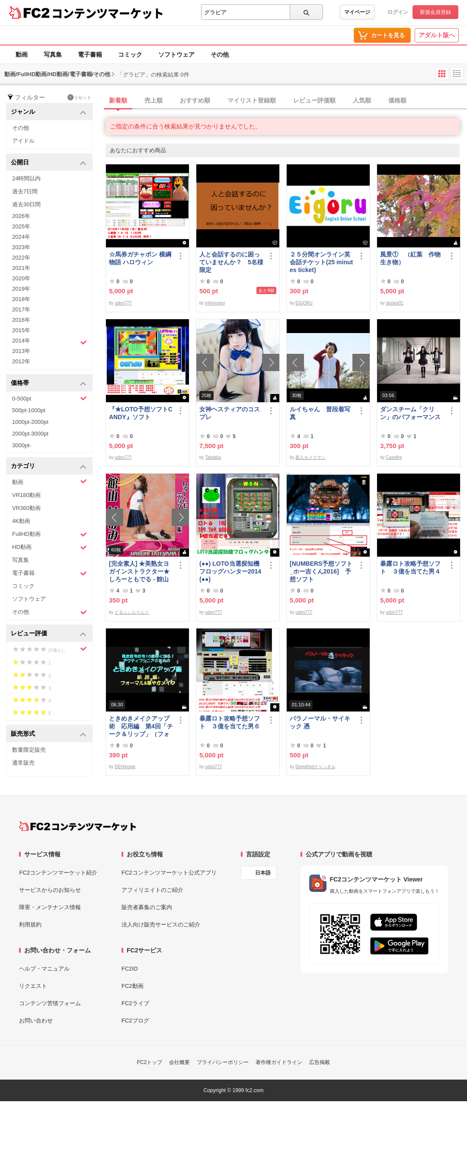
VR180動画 (26, 495)
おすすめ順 (195, 100)
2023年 (21, 247)
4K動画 (21, 521)
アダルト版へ (437, 35)
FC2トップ (150, 1062)
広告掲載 (319, 1062)
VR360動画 (26, 508)
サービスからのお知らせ (50, 890)
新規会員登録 (435, 12)
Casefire (394, 457)
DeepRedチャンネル (315, 766)
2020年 (21, 278)
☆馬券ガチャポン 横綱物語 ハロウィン (140, 258)
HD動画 (49, 547)
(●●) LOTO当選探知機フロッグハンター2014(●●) (230, 571)
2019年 (21, 288)
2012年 (21, 361)
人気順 (362, 100)
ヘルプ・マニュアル (44, 968)
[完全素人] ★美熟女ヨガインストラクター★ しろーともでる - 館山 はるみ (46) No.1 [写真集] (139, 571)
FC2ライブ (135, 1003)
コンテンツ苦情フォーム (50, 1003)
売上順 (153, 100)
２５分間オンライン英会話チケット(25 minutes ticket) (321, 262)
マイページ (357, 12)
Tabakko (213, 457)
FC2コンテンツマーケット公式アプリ (169, 872)
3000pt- (21, 445)
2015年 (21, 330)
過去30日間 (26, 204)
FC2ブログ (135, 1020)
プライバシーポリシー (223, 1062)
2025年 (21, 226)
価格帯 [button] (48, 383)
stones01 (394, 303)
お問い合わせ (36, 1020)
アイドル (23, 141)
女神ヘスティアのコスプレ (229, 413)
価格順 (397, 100)
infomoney (215, 303)
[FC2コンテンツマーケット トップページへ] (77, 826)
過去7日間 (25, 191)
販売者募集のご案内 (147, 907)
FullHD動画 (49, 534)
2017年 (21, 309)
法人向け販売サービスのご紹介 (161, 924)
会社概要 (179, 1062)
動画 (22, 54)
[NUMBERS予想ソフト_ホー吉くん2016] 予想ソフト (321, 571)
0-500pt (49, 398)
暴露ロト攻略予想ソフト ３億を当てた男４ (410, 567)
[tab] (286, 100)
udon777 (123, 303)
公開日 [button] (48, 163)
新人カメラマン (310, 457)
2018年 (21, 299)
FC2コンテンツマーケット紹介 (58, 872)
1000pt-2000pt (30, 422)
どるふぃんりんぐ (132, 612)
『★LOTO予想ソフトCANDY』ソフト (141, 413)
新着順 (118, 100)
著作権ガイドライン (279, 1062)
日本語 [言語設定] (263, 873)
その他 (220, 54)
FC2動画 (133, 986)
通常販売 (23, 763)
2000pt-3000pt (30, 433)
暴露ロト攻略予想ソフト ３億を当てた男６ (229, 722)
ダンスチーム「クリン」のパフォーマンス (410, 413)
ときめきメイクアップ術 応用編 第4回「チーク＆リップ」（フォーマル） (141, 726)
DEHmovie (125, 766)
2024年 (21, 237)
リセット (79, 97)
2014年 (49, 341)
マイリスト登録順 (251, 100)
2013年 (21, 351)
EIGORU (303, 303)
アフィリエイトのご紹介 (152, 890)
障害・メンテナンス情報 (50, 907)
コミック (130, 54)
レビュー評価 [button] (48, 634)
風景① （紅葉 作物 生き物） (412, 258)
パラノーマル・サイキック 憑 (320, 722)
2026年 (21, 216)
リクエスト (33, 986)
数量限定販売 (29, 750)
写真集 (53, 54)
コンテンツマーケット (107, 13)
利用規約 (30, 924)
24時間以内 (26, 178)
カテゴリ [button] (48, 466)
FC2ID (130, 968)
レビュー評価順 (314, 100)
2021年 (21, 268)
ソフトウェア (176, 54)
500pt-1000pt (28, 410)
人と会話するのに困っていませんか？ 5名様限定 (231, 262)
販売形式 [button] (48, 734)
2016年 (21, 320)
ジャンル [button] (48, 112)
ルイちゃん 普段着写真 (320, 413)
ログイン (397, 12)
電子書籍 (90, 54)
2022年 (21, 257)
